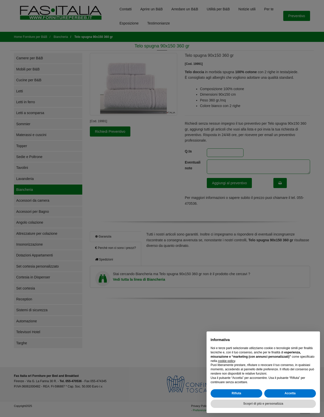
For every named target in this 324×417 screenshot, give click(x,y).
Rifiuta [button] (236, 393)
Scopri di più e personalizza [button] (263, 403)
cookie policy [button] (226, 361)
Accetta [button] (290, 393)
